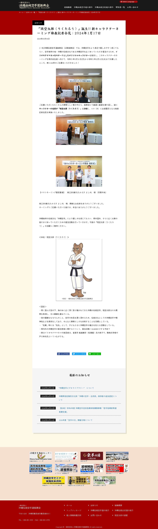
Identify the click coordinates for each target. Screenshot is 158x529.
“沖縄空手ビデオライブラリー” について (76, 388)
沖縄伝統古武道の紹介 (124, 510)
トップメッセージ (73, 510)
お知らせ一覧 (30, 12)
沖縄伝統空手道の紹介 (100, 510)
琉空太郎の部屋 (121, 515)
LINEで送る (96, 354)
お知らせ (94, 505)
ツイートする (80, 354)
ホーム (21, 12)
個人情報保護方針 (73, 515)
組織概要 (118, 505)
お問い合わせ (96, 515)
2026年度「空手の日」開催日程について (75, 420)
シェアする (65, 354)
